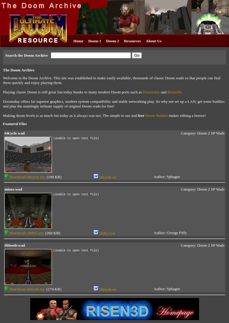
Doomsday (151, 92)
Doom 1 (94, 41)
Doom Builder (156, 115)
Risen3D (174, 92)
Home (78, 41)
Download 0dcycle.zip (24, 177)
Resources (132, 41)
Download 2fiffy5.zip (23, 233)
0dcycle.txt (105, 177)
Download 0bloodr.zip (24, 289)
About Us (153, 41)
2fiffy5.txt (104, 233)
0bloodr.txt (105, 289)
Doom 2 (112, 41)
